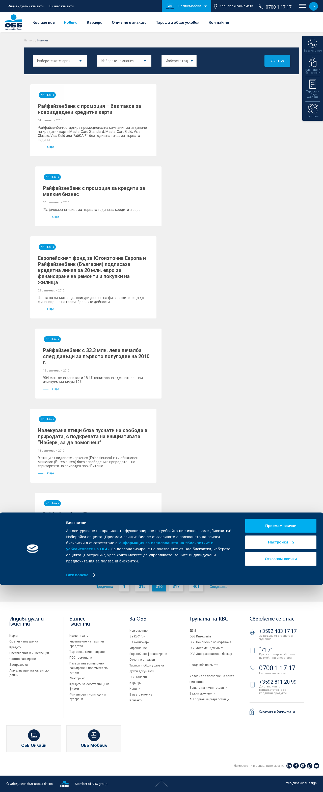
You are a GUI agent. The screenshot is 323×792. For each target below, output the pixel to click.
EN (313, 6)
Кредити (15, 647)
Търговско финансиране (87, 652)
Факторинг (77, 678)
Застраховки (18, 664)
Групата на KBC (209, 619)
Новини (70, 22)
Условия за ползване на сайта (212, 676)
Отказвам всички (281, 766)
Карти (13, 635)
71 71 (266, 650)
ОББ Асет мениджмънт (206, 648)
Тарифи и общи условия (177, 22)
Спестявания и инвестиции (29, 653)
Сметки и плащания (23, 641)
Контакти (219, 22)
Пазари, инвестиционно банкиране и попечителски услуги (89, 668)
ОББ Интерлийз (200, 636)
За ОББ (137, 619)
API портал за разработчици (209, 699)
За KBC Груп (138, 636)
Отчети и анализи (129, 22)
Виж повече (77, 782)
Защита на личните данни (208, 687)
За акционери (139, 642)
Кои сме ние (44, 22)
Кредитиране (78, 635)
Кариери (94, 22)
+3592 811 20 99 (278, 682)
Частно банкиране (22, 659)
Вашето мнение (140, 694)
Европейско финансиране (148, 654)
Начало (29, 40)
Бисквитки (197, 682)
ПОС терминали (80, 657)
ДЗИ (193, 630)
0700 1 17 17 (275, 7)
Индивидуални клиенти (26, 6)
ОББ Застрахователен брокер (211, 654)
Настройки (281, 749)
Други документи (141, 671)
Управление (138, 648)
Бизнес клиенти (61, 6)
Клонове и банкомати (233, 6)
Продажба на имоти (204, 665)
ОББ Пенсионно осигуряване (210, 642)
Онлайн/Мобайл (183, 6)
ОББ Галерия (138, 677)
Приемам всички (281, 733)
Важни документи (203, 693)
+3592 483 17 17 (278, 631)
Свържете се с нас (272, 619)
